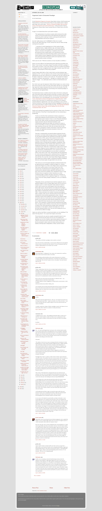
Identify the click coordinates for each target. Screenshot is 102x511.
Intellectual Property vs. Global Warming (24, 342)
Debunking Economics (77, 44)
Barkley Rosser (76, 185)
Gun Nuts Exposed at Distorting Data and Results (23, 34)
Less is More (22, 298)
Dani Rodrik (75, 39)
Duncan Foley (75, 201)
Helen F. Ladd (75, 217)
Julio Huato (75, 67)
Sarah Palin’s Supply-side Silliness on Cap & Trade (24, 309)
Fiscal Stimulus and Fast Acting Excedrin (24, 348)
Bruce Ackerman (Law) (77, 193)
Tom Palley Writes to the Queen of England (24, 228)
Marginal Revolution (77, 70)
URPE (74, 166)
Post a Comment (37, 475)
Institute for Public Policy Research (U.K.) (78, 142)
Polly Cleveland (76, 254)
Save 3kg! (22, 351)
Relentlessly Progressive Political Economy (77, 80)
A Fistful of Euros (76, 29)
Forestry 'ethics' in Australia (23, 279)
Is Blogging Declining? (23, 329)
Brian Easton (75, 188)
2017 (21, 187)
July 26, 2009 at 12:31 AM (40, 309)
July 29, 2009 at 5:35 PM (40, 472)
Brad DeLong (75, 187)
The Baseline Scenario (77, 87)
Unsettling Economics (77, 92)
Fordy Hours (22, 238)
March (22, 380)
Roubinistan (75, 83)
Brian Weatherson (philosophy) (76, 191)
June (22, 375)
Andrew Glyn (75, 180)
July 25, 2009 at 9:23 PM (40, 263)
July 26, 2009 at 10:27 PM (40, 324)
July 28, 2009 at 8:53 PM (40, 452)
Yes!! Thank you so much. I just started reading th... (23, 141)
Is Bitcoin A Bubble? (22, 77)
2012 (21, 197)
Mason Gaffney (76, 241)
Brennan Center (76, 106)
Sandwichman (38, 251)
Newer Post (35, 488)
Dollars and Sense (76, 45)
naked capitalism (76, 98)
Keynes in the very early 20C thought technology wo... (22, 145)
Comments (21, 16)
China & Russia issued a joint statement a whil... (22, 154)
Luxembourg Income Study (78, 149)
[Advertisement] (51, 483)
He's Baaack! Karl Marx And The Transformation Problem (23, 67)
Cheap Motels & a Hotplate (78, 35)
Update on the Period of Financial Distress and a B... (24, 364)
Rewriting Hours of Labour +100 (24, 264)
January (22, 384)
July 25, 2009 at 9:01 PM (40, 247)
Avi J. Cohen (75, 183)
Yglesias (74, 96)
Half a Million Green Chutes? (24, 358)
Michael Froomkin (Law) (78, 244)
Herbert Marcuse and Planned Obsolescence (26, 100)
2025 (21, 172)
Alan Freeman (75, 173)
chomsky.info (75, 195)
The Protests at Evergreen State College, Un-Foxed (23, 56)
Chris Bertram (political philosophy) (77, 197)
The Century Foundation (77, 158)
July (22, 213)
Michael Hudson (76, 246)
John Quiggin (75, 65)
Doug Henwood (76, 47)
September (23, 209)
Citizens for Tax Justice (77, 121)
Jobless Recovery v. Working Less (24, 316)
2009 (21, 202)
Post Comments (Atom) (42, 490)
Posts (20, 14)
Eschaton (74, 57)
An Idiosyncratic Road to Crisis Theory (23, 286)
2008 (21, 386)
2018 (21, 185)
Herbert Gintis (75, 218)
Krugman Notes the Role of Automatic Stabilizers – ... (24, 305)
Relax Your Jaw (76, 77)
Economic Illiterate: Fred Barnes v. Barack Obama (24, 260)
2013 (21, 195)
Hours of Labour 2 (24, 245)
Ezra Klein (75, 58)
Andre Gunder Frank (77, 178)
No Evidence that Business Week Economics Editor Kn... (24, 320)
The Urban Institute (76, 165)
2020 (21, 182)
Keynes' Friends (23, 240)
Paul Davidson (76, 251)
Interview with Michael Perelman (24, 339)
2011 (21, 198)
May (22, 377)
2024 (21, 174)
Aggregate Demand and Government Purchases (24, 216)
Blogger (57, 505)
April (22, 378)
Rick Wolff (75, 259)
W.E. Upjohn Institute (77, 168)
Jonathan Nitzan (76, 231)
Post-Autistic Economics (77, 157)
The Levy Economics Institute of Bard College (77, 163)
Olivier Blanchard (76, 249)
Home (51, 488)
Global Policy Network (77, 132)
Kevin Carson (38, 417)
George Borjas (75, 62)
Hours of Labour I (23, 253)
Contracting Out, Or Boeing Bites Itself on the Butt (24, 325)
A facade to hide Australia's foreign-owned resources (24, 295)
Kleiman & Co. (76, 68)
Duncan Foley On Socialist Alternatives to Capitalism (23, 45)
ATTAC (74, 105)
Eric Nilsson (75, 204)
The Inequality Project (77, 160)
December (23, 204)
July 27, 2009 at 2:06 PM (40, 413)
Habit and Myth (23, 271)
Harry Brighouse (76, 215)
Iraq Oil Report (76, 63)
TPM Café (75, 85)
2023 (21, 176)
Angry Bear (75, 30)
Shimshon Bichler (76, 261)
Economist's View (76, 55)
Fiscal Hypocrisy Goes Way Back (24, 282)
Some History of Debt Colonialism (24, 361)
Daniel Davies (75, 40)
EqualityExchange (76, 203)
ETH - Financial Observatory (76, 130)
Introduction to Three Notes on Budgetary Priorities (24, 224)
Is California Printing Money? (24, 313)
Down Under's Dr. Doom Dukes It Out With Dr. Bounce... (23, 291)
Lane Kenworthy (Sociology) (76, 236)
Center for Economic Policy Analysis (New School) (78, 114)
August (22, 211)
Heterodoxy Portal (76, 133)
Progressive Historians (77, 258)
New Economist (76, 74)
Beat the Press (75, 32)
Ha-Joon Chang (76, 213)
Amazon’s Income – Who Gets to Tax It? (24, 332)
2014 (21, 193)
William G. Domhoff (77, 270)
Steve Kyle (75, 264)
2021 (21, 180)
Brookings (75, 108)
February (22, 382)
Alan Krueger (75, 175)
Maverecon (75, 72)
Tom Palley (75, 88)
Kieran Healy (75, 233)
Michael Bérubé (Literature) (78, 243)
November (23, 206)
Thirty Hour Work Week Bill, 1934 (24, 220)
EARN (74, 124)
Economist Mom (76, 53)
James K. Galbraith (76, 226)
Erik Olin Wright (76, 206)
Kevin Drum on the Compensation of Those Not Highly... (24, 268)
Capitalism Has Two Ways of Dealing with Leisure (23, 88)
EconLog (74, 49)
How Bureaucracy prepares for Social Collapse (24, 354)
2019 (21, 184)
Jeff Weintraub (76, 228)
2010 (21, 200)
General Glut (75, 60)
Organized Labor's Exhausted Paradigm (23, 256)
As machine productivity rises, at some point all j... (23, 150)
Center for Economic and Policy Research (78, 111)
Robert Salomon (76, 81)
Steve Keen (75, 263)
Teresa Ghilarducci (76, 266)
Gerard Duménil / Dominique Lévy (76, 211)
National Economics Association (77, 152)
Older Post (67, 488)
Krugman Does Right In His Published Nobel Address (24, 368)
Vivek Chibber (76, 268)
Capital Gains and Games (78, 34)
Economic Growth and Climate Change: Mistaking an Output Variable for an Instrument (23, 126)
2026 (21, 171)
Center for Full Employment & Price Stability (78, 116)
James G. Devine (76, 225)
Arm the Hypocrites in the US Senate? (24, 248)
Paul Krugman (75, 75)
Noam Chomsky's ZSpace (78, 248)
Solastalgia (22, 345)
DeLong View (75, 42)
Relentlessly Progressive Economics (43, 21)
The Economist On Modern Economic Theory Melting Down (24, 275)
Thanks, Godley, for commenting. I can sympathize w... (22, 158)
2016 (21, 189)
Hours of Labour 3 (24, 231)
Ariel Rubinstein (76, 182)
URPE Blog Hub (76, 90)
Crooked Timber (76, 37)
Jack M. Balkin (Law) (77, 223)
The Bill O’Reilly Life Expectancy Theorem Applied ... (24, 235)
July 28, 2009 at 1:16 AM (40, 439)
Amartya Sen (75, 177)
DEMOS (74, 123)
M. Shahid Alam (76, 239)
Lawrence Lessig (76, 237)
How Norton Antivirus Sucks (24, 243)
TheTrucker (37, 328)
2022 (21, 178)
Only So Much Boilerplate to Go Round (24, 301)
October (22, 207)
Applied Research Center (78, 103)
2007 (21, 388)
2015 (21, 191)
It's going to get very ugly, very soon (24, 372)
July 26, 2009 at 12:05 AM (40, 291)
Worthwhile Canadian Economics (77, 94)
